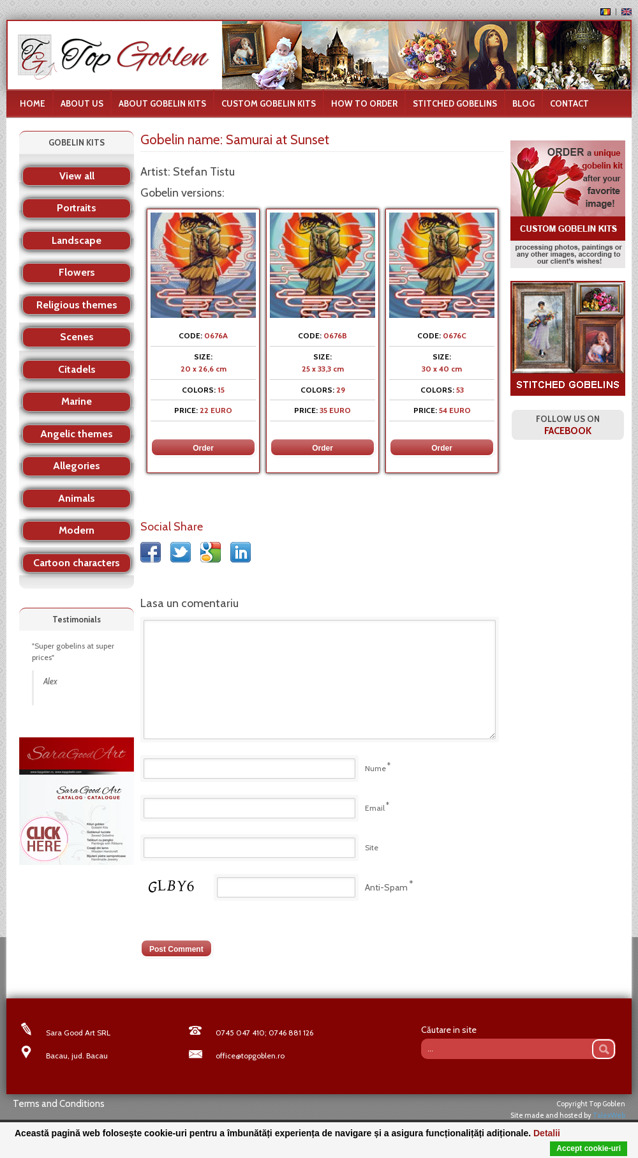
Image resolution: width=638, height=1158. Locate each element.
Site (371, 847)
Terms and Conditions (59, 1103)
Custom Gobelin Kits (268, 103)
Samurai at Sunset (277, 139)
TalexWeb (609, 1115)
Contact (569, 103)
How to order (364, 103)
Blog (523, 103)
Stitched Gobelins (455, 103)
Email (375, 808)
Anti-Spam (386, 887)
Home (32, 103)
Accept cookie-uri (588, 1148)
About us (82, 103)
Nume (375, 768)
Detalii (546, 1133)
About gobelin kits (162, 103)
